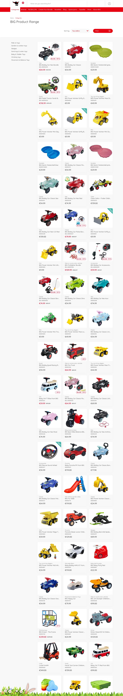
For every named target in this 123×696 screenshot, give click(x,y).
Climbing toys (15, 57)
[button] (100, 5)
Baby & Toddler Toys (17, 54)
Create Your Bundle (45, 13)
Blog (64, 13)
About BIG (97, 13)
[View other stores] (23, 5)
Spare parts (73, 13)
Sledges (13, 48)
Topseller (82, 13)
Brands (23, 13)
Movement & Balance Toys (19, 60)
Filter (103, 31)
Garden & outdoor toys (18, 46)
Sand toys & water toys (18, 51)
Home (12, 18)
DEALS (32, 13)
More (89, 13)
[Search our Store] (57, 5)
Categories (15, 13)
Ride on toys (15, 43)
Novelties (57, 13)
